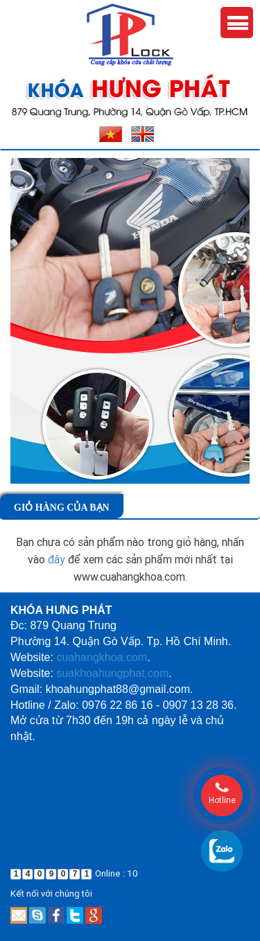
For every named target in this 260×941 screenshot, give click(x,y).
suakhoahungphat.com (112, 673)
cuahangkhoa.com (101, 657)
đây (56, 559)
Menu (236, 22)
